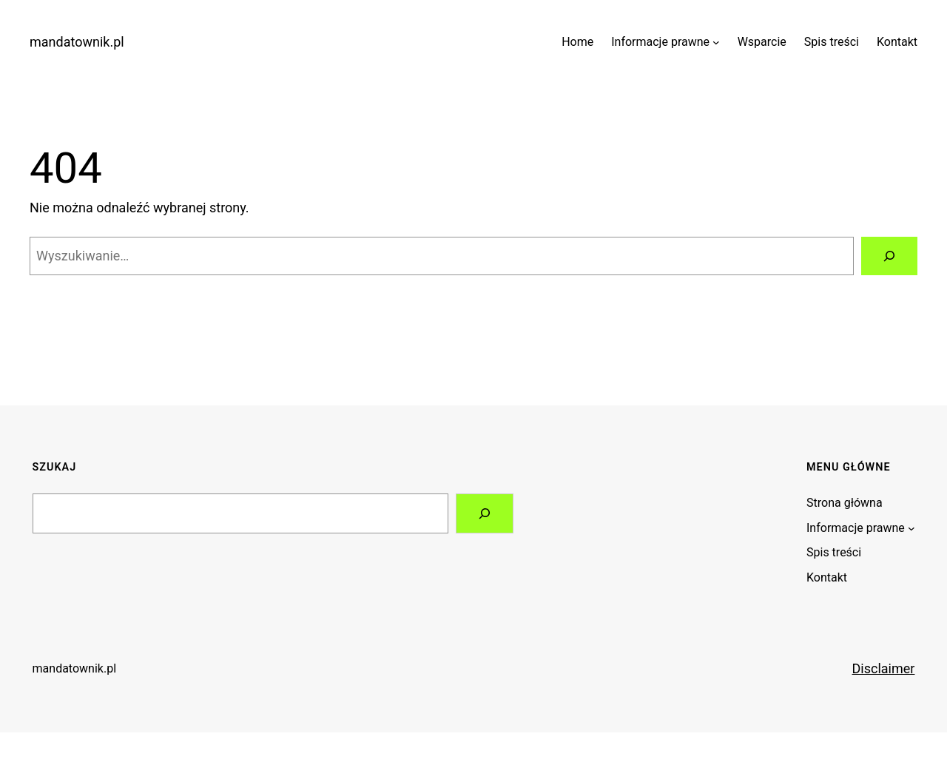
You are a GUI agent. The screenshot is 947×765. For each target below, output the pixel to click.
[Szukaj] (889, 256)
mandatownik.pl (77, 42)
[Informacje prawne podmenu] (716, 42)
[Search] (484, 513)
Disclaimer (883, 668)
